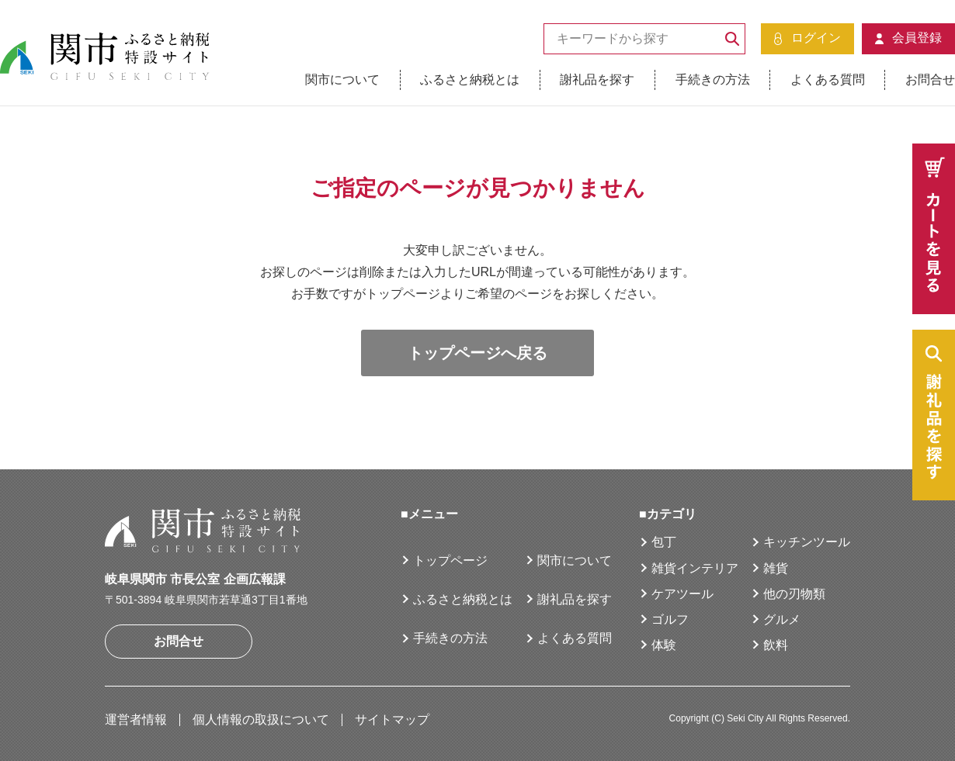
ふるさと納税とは (469, 79)
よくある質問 (827, 79)
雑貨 (775, 568)
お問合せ (930, 79)
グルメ (781, 619)
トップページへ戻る (477, 352)
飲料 (775, 645)
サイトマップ (392, 719)
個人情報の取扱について (261, 719)
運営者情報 (136, 719)
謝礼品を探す (597, 79)
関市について (342, 79)
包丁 (663, 541)
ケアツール (682, 593)
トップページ (450, 560)
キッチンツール (806, 541)
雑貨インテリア (694, 568)
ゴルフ (670, 619)
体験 (663, 645)
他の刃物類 (794, 593)
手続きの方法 (712, 79)
